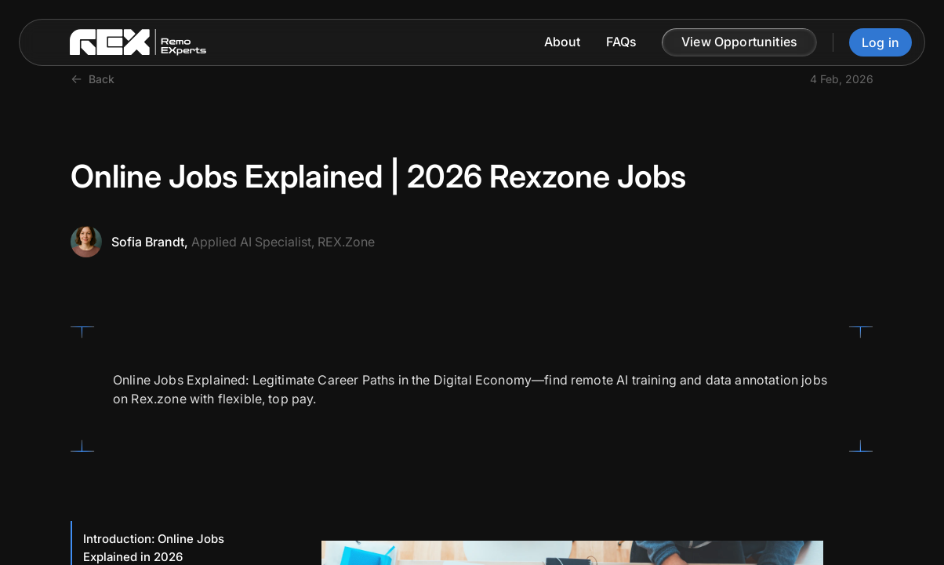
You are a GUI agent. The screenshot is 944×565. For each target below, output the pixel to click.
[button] (739, 42)
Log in (880, 42)
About (562, 42)
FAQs (621, 42)
